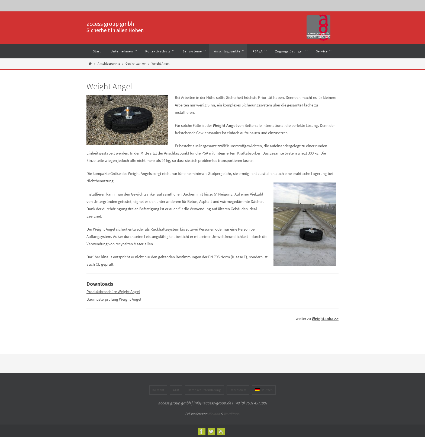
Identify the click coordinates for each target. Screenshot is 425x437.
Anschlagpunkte (109, 63)
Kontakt (158, 389)
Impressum (238, 389)
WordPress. (232, 412)
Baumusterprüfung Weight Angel (113, 298)
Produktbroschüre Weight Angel (113, 291)
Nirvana (214, 412)
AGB (176, 389)
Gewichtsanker (135, 63)
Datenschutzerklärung (204, 389)
